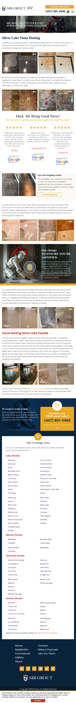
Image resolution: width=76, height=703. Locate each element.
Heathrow (44, 564)
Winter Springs (46, 583)
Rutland (11, 618)
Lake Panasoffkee (48, 603)
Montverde (13, 512)
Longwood (44, 574)
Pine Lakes (44, 497)
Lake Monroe (45, 571)
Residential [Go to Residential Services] (21, 649)
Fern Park (12, 571)
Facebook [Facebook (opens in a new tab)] (28, 668)
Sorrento (44, 508)
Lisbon (10, 501)
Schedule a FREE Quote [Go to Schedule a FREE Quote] (59, 7)
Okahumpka (13, 523)
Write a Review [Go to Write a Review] (53, 668)
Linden (43, 606)
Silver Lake (44, 505)
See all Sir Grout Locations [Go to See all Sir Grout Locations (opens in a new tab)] (45, 633)
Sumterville (12, 625)
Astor (10, 467)
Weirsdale (44, 547)
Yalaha (43, 523)
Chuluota (12, 567)
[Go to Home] (19, 9)
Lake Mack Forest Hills (49, 489)
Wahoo (43, 622)
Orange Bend (14, 527)
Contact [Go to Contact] (43, 645)
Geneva (43, 560)
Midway (11, 583)
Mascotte (12, 505)
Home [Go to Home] (18, 645)
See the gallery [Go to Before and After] (49, 194)
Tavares (43, 512)
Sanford (11, 590)
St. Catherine (13, 622)
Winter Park (45, 579)
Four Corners (45, 460)
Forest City (12, 574)
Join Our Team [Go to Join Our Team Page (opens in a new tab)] (46, 653)
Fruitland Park (46, 464)
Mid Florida (13, 579)
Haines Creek (45, 475)
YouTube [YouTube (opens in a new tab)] (40, 668)
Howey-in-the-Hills (48, 478)
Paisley (11, 530)
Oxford (43, 614)
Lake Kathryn (45, 486)
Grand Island (46, 467)
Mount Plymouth (15, 519)
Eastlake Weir (46, 539)
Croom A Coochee (16, 614)
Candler (11, 543)
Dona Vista (13, 486)
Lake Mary (44, 567)
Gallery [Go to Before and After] (19, 657)
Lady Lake (44, 482)
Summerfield (13, 547)
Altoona (11, 460)
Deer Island (13, 482)
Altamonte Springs (16, 560)
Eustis (10, 489)
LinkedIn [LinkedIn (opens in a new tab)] (47, 668)
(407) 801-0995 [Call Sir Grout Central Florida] (55, 11)
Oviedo (11, 586)
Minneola (12, 508)
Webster (43, 625)
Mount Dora (13, 516)
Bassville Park (14, 471)
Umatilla (43, 519)
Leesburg (12, 497)
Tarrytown (12, 629)
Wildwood (44, 629)
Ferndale (12, 493)
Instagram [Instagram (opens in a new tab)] (22, 668)
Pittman (43, 501)
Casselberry (13, 564)
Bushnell (11, 603)
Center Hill (12, 606)
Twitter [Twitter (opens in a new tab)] (34, 668)
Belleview (12, 539)
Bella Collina (13, 475)
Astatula (11, 464)
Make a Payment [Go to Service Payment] (48, 649)
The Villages (45, 516)
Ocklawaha (45, 543)
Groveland (44, 471)
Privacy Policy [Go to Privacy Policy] (7, 695)
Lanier (42, 493)
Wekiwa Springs (15, 594)
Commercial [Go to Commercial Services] (22, 653)
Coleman (12, 610)
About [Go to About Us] (18, 661)
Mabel (43, 610)
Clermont (12, 478)
